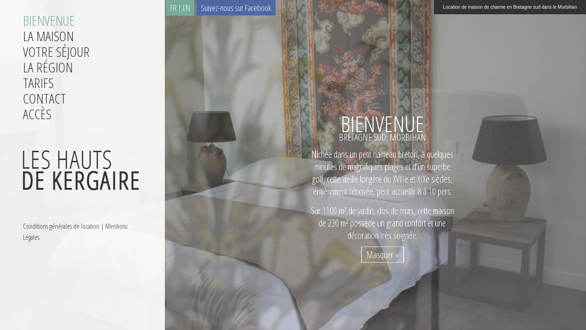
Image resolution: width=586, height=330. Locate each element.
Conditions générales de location (61, 226)
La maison (48, 36)
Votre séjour (56, 51)
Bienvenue (49, 20)
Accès (37, 113)
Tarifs (38, 82)
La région (48, 67)
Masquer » (382, 254)
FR (173, 7)
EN (186, 7)
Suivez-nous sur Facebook (236, 7)
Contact (44, 98)
